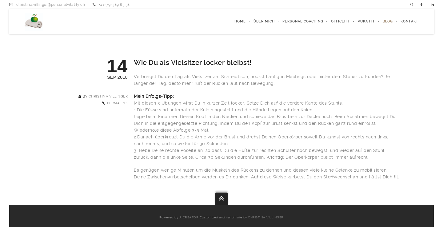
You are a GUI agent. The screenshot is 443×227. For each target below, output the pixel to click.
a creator (189, 217)
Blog (388, 21)
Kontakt (409, 21)
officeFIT (340, 21)
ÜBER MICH (264, 21)
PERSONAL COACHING (302, 21)
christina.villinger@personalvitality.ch (50, 4)
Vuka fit (366, 21)
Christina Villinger (108, 96)
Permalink (117, 103)
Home (240, 21)
